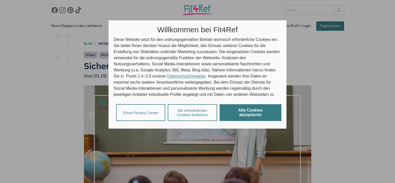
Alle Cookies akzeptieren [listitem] (250, 112)
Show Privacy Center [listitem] (141, 113)
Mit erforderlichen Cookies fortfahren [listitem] (192, 112)
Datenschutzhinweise (186, 76)
